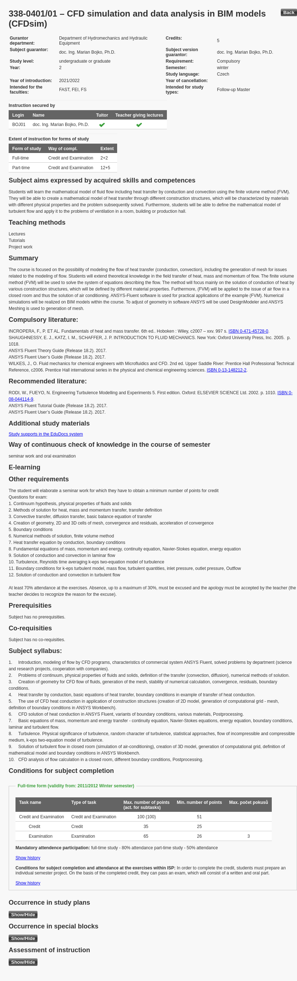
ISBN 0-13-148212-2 (227, 370)
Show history (27, 857)
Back (288, 12)
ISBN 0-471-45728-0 (248, 331)
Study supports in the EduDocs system (46, 434)
